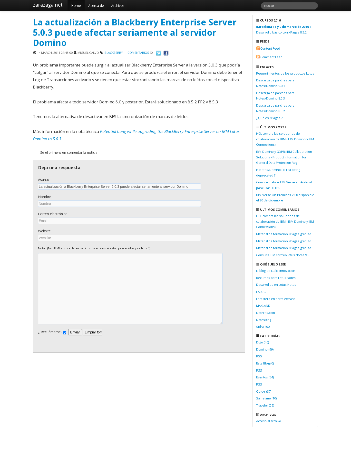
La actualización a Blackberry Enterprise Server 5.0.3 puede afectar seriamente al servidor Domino (134, 32)
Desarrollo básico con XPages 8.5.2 (283, 29)
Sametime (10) (266, 398)
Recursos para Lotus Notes (276, 278)
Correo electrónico (53, 213)
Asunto (43, 179)
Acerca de (96, 5)
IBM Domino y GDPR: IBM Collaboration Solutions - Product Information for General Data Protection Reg (284, 157)
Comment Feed (271, 57)
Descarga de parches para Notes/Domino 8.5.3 (275, 96)
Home (76, 5)
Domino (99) (264, 349)
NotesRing (263, 320)
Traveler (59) (265, 405)
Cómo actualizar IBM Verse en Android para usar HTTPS (284, 185)
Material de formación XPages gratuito (283, 234)
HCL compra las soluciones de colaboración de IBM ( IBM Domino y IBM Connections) (285, 139)
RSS (259, 356)
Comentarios (138, 53)
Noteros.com (265, 313)
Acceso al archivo (268, 421)
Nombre (44, 196)
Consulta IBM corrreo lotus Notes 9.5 (282, 255)
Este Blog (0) (265, 363)
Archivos (118, 5)
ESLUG (261, 292)
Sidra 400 (263, 327)
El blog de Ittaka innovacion (275, 271)
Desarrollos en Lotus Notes (276, 285)
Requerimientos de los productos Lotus (285, 73)
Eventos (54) (265, 377)
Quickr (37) (263, 391)
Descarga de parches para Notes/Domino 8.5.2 (275, 108)
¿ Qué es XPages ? (269, 118)
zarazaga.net (48, 4)
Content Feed (270, 48)
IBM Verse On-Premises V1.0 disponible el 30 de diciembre (285, 198)
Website (44, 231)
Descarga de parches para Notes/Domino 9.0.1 (275, 83)
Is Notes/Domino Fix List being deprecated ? (278, 172)
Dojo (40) (262, 342)
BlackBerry (114, 53)
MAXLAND (263, 306)
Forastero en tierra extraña (275, 299)
